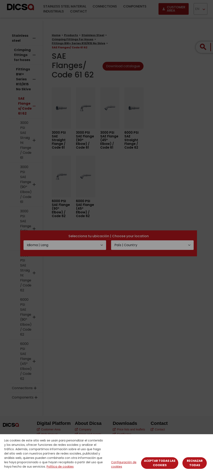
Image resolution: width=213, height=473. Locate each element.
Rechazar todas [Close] (195, 463)
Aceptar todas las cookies (159, 463)
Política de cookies (60, 466)
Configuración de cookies (123, 464)
